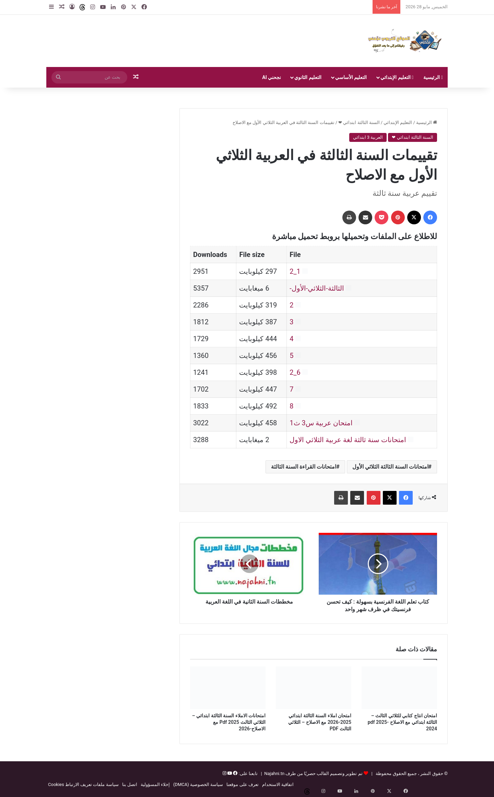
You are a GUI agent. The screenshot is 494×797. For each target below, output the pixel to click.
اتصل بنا (129, 784)
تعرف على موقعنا (242, 784)
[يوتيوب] (229, 773)
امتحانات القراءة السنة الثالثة (303, 466)
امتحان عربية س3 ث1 (321, 423)
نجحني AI (271, 77)
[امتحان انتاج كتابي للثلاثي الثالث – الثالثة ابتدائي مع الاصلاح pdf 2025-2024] (399, 687)
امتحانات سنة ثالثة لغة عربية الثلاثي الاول (348, 440)
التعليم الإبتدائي (396, 77)
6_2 (295, 372)
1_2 (295, 271)
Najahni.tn (274, 773)
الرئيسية (433, 77)
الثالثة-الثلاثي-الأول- (317, 288)
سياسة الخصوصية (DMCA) (198, 784)
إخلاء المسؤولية (155, 784)
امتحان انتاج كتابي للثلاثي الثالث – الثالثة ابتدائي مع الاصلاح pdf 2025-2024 (402, 722)
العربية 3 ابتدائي (368, 137)
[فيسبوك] (234, 773)
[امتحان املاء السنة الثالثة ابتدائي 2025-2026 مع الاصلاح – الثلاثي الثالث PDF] (313, 687)
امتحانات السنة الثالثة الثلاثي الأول (390, 466)
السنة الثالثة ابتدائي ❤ (359, 122)
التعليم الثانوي (307, 77)
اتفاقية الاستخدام (278, 784)
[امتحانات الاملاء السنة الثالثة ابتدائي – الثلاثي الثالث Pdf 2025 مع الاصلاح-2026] (228, 687)
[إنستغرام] (224, 773)
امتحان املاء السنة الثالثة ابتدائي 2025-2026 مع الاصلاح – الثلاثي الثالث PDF (319, 722)
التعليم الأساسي (351, 77)
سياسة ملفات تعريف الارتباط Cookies (83, 784)
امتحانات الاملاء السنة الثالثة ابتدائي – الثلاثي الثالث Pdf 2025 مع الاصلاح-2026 (229, 722)
